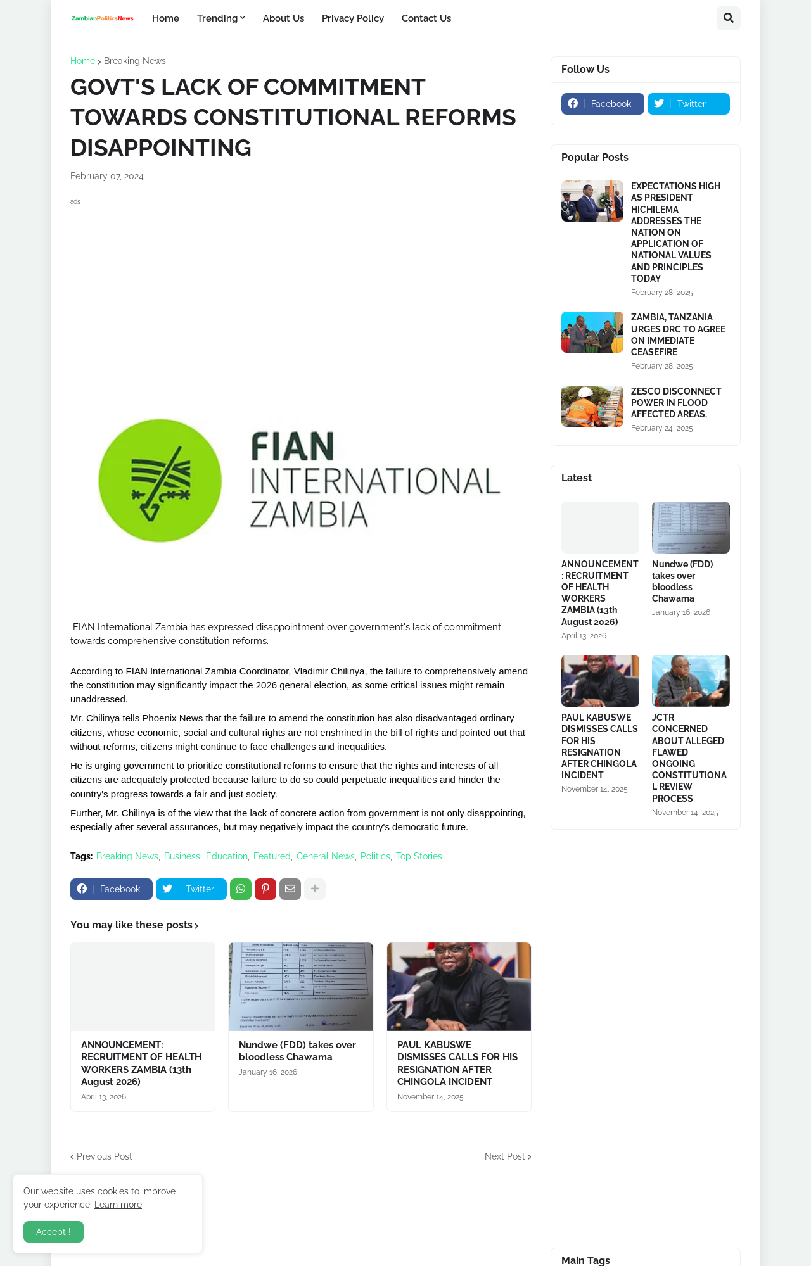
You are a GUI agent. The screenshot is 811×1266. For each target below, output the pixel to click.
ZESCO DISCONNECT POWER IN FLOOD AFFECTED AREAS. (676, 402)
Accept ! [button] (53, 1232)
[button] (729, 18)
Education (227, 856)
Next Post (505, 1156)
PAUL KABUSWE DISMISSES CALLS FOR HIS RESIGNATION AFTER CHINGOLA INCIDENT (457, 1063)
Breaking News (135, 60)
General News (326, 856)
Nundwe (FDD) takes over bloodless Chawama (297, 1051)
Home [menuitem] (165, 18)
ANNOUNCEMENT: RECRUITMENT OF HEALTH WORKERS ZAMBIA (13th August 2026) (141, 1063)
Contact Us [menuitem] (426, 18)
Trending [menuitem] (217, 18)
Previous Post (104, 1156)
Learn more (118, 1205)
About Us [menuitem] (283, 18)
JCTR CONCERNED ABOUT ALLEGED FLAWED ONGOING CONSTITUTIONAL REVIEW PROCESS (689, 757)
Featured (272, 856)
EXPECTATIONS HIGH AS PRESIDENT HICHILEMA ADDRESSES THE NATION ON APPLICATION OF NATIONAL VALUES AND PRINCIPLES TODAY (675, 232)
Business (182, 856)
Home (82, 60)
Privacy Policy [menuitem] (353, 18)
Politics (375, 856)
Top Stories (419, 856)
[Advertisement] (301, 297)
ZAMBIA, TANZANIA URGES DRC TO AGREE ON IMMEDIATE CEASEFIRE (678, 334)
